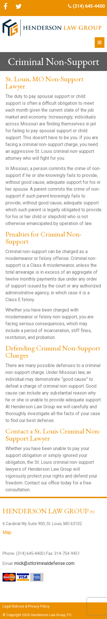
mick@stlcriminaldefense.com (44, 563)
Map (7, 532)
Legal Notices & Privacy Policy (26, 606)
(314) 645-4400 (89, 6)
